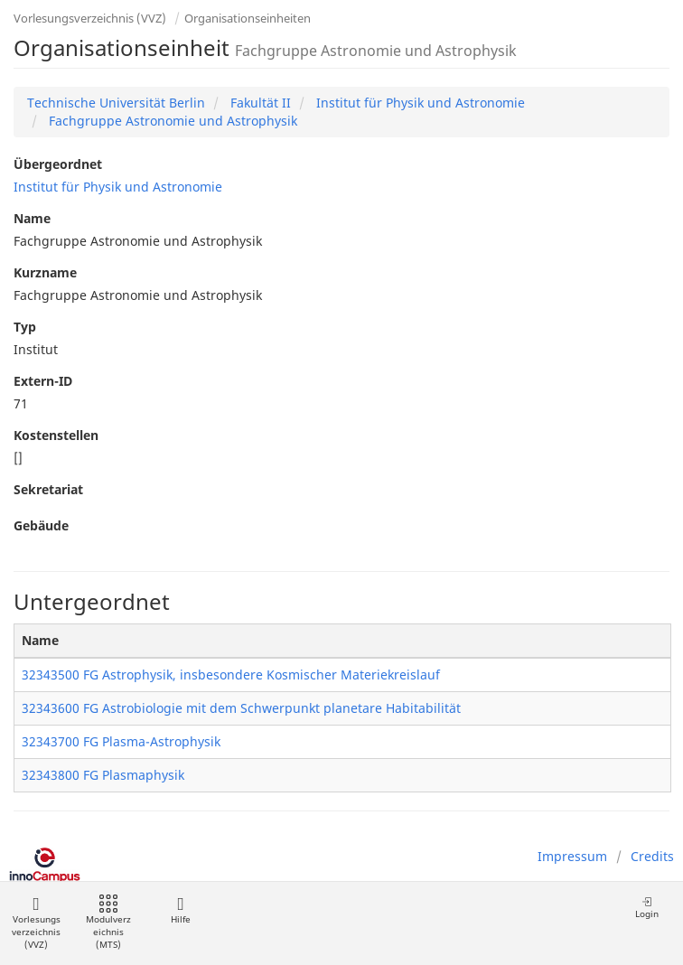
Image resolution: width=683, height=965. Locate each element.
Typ (25, 326)
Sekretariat (48, 489)
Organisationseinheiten (247, 18)
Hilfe (180, 910)
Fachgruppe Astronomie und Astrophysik (171, 120)
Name (32, 218)
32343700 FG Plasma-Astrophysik (121, 741)
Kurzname (45, 272)
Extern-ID (43, 380)
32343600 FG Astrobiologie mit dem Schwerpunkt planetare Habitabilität (241, 708)
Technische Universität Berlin (116, 102)
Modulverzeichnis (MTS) (108, 923)
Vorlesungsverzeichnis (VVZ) (90, 18)
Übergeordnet (58, 164)
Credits (652, 856)
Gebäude (41, 525)
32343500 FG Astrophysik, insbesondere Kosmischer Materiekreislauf (231, 674)
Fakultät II (259, 102)
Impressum (572, 856)
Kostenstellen (56, 435)
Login (647, 907)
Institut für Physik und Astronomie (419, 102)
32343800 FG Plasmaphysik (103, 774)
